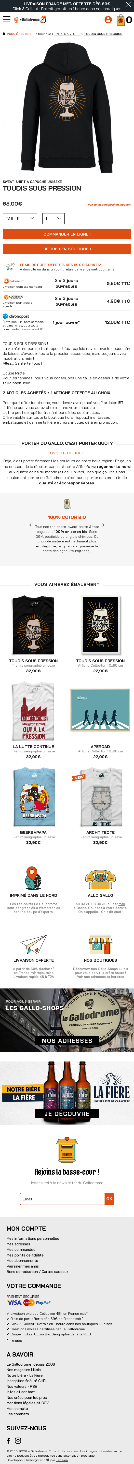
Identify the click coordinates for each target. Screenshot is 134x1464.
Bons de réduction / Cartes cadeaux (37, 1271)
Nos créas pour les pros (27, 1397)
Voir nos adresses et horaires (100, 977)
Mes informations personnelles (33, 1238)
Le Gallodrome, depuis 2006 (31, 1364)
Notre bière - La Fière (25, 1375)
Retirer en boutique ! (67, 248)
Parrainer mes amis (23, 1266)
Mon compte (17, 1408)
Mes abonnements (22, 1260)
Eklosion (62, 1460)
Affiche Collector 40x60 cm (100, 663)
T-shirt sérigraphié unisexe (33, 663)
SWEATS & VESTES (67, 34)
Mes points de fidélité (25, 1255)
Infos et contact (21, 1391)
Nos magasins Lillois (24, 1369)
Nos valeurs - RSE (22, 1386)
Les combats (18, 1414)
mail (122, 904)
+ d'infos (15, 1341)
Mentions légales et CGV (28, 1403)
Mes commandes (21, 1249)
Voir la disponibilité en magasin (109, 204)
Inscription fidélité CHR (26, 1380)
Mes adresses (18, 1244)
